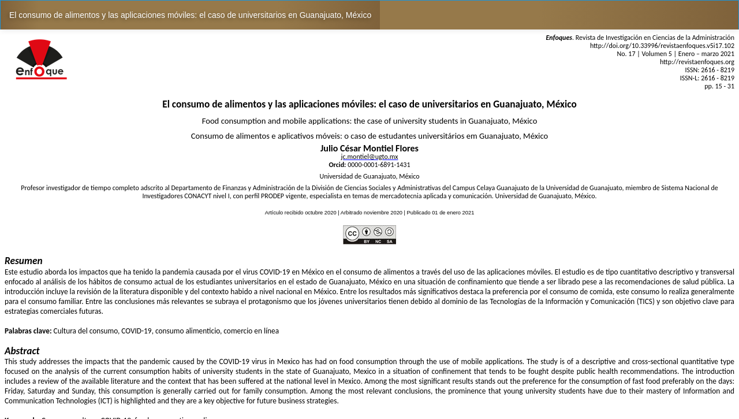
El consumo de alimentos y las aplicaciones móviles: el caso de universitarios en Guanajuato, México (190, 15)
